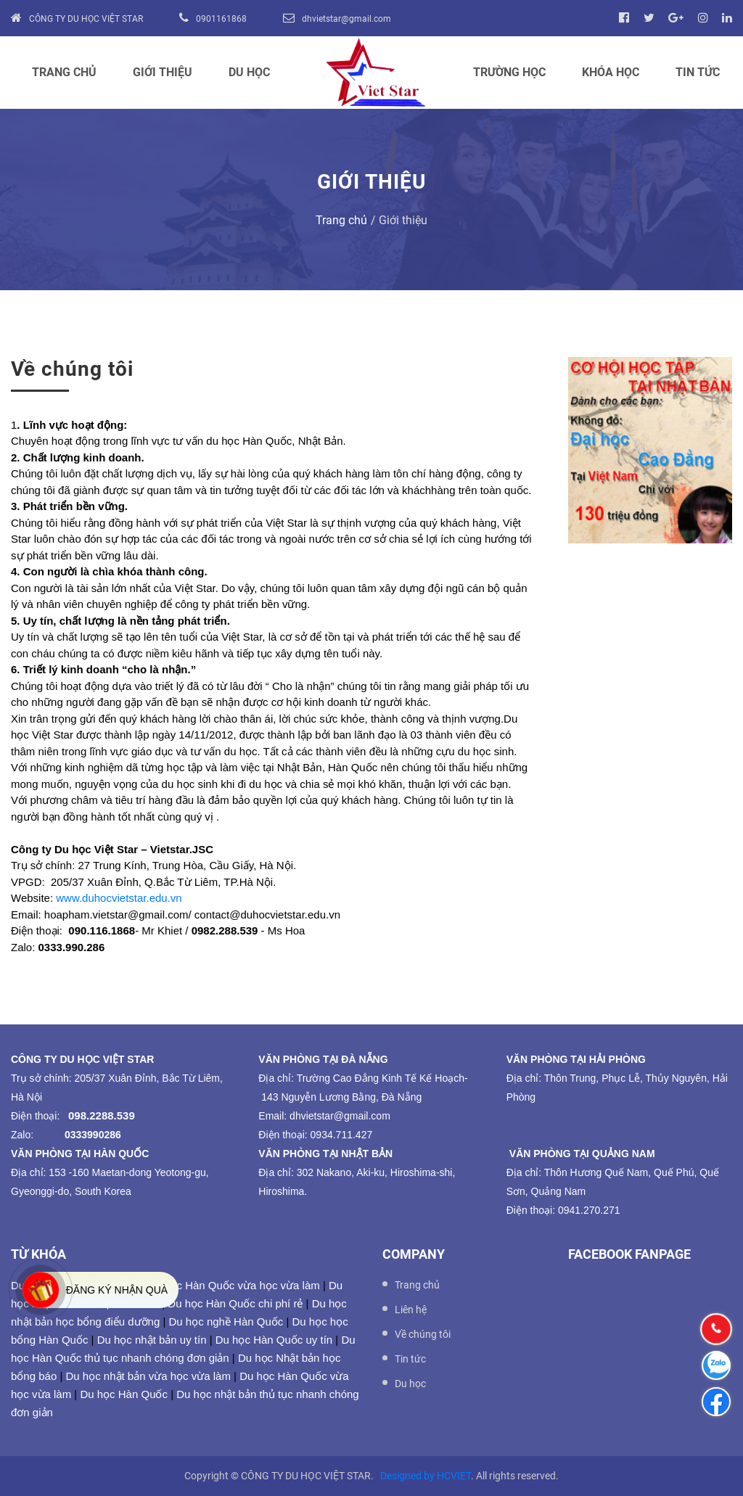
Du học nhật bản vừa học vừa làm (147, 1376)
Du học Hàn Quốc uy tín (273, 1339)
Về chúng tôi (423, 1334)
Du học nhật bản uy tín (152, 1339)
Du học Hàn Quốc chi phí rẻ (235, 1303)
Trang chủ (64, 72)
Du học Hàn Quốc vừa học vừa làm (233, 1285)
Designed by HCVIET (425, 1475)
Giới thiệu (162, 72)
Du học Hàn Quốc (124, 1394)
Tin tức (698, 72)
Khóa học (610, 72)
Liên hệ (411, 1309)
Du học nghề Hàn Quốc (226, 1321)
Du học (249, 72)
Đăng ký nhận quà (117, 1290)
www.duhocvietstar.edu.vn (118, 898)
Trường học (509, 72)
